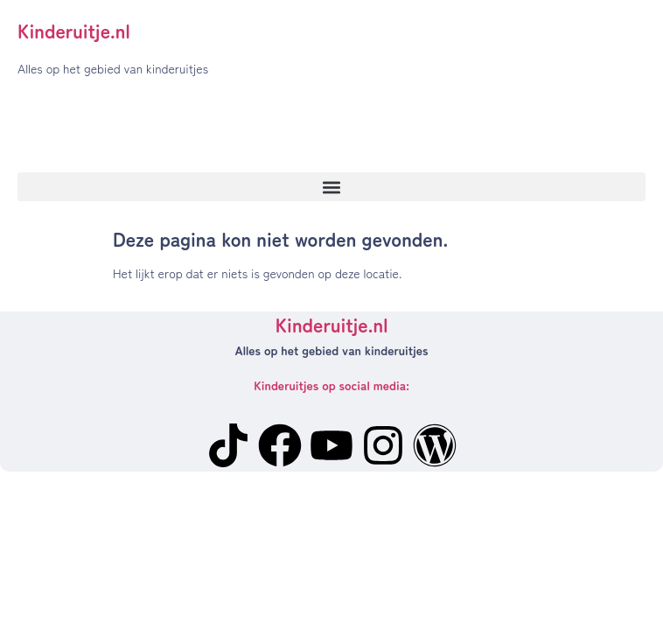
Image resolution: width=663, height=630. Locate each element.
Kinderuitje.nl (73, 30)
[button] (331, 186)
